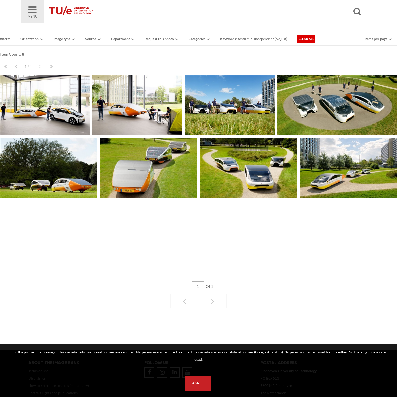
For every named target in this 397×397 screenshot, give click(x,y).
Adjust (281, 39)
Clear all (306, 38)
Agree (198, 383)
